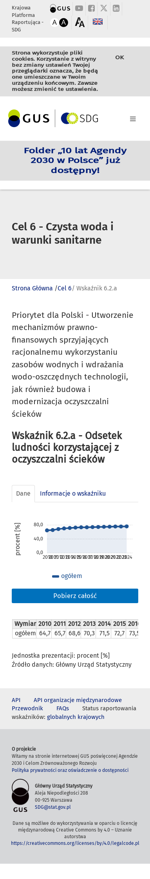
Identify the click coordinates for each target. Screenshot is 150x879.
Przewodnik (27, 708)
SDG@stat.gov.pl (53, 807)
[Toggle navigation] (75, 117)
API (16, 700)
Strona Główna (32, 288)
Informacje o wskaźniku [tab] (73, 493)
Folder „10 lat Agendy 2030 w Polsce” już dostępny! (75, 161)
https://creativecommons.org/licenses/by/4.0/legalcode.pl (75, 843)
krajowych (91, 716)
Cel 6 (65, 288)
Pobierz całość (75, 596)
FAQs (62, 708)
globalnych (61, 716)
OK (119, 63)
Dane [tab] (23, 493)
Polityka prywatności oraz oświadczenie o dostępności (70, 770)
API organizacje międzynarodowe (78, 700)
